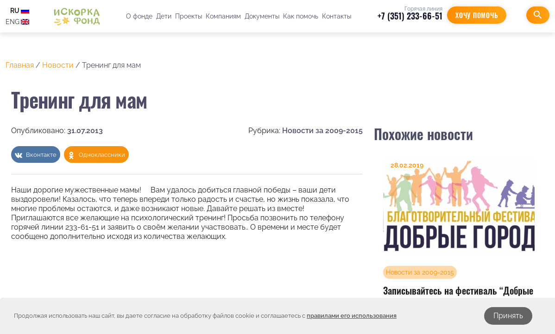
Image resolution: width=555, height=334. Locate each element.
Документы (262, 16)
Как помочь (300, 16)
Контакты (336, 16)
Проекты (188, 16)
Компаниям (223, 16)
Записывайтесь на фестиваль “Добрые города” (458, 296)
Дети (163, 16)
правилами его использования (352, 315)
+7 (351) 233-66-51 (410, 16)
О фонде (139, 16)
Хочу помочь (476, 15)
